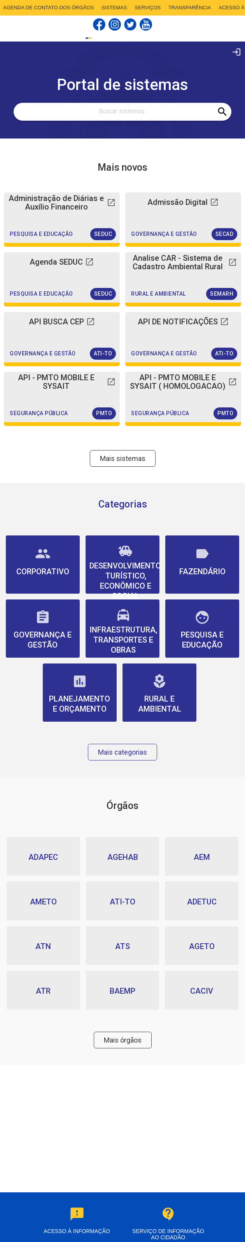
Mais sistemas (122, 458)
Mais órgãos (123, 1040)
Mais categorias (122, 752)
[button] (62, 217)
